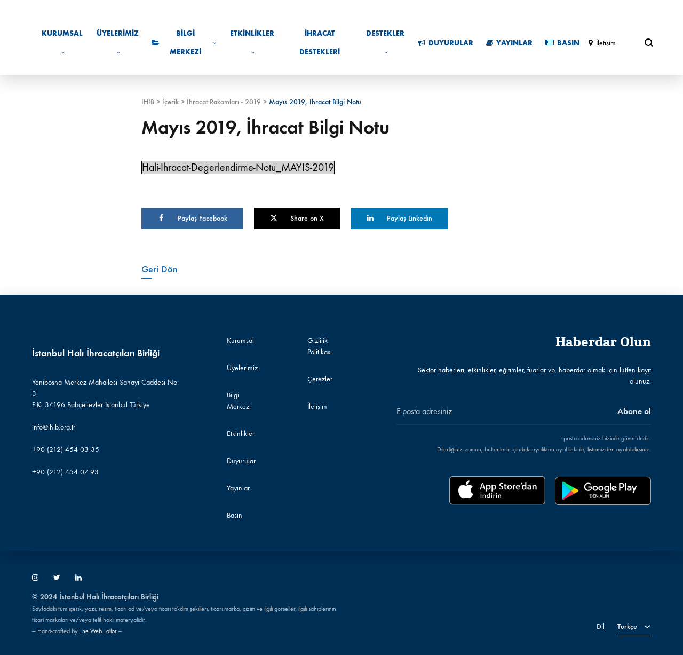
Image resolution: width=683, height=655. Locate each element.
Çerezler (319, 379)
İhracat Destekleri (319, 43)
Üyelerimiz (118, 42)
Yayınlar (509, 43)
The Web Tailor (98, 631)
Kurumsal (62, 42)
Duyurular (445, 43)
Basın (562, 43)
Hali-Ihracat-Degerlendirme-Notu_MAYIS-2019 (238, 167)
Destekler (385, 42)
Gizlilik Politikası (319, 346)
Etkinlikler (252, 42)
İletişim (602, 43)
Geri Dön (159, 269)
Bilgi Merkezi (184, 43)
